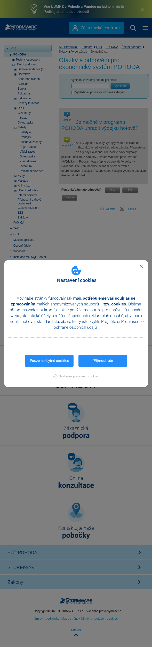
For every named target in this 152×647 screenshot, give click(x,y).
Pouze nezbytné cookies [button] (49, 361)
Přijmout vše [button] (103, 361)
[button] (76, 376)
